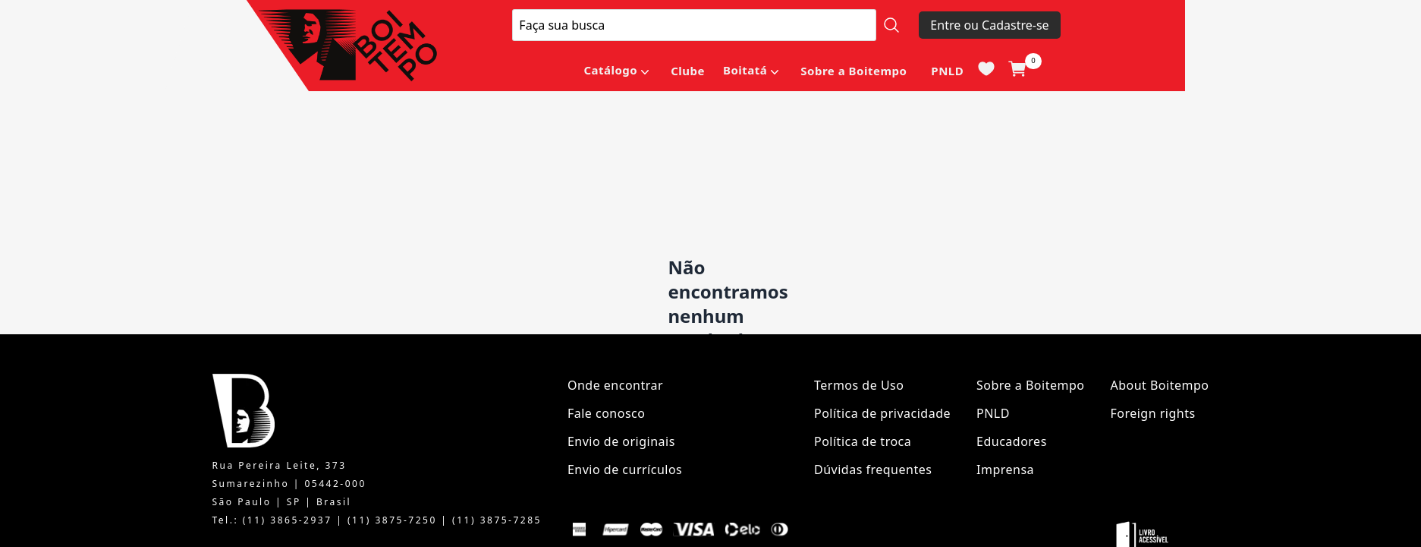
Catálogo (610, 69)
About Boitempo (1159, 385)
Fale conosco (606, 413)
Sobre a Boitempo (853, 70)
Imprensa (1005, 469)
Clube (688, 70)
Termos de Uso (859, 385)
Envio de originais (621, 441)
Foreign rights (1152, 413)
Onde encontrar (615, 385)
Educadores (1011, 441)
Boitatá (745, 69)
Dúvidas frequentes (873, 469)
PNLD (947, 70)
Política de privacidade (882, 413)
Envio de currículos (624, 469)
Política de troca (862, 441)
